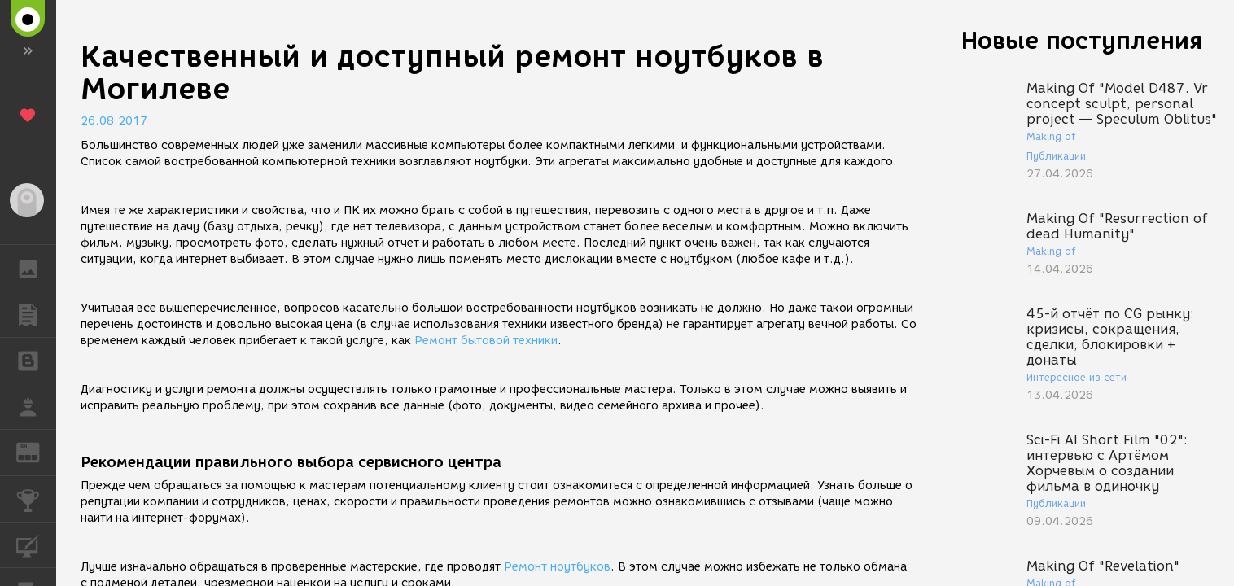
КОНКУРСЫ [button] (36, 499)
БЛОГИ (36, 359)
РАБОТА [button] (36, 406)
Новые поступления (1081, 40)
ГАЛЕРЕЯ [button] (36, 268)
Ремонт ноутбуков (557, 567)
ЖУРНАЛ (36, 451)
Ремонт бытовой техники (486, 341)
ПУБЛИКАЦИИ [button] (36, 314)
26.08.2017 (114, 121)
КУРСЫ (36, 544)
